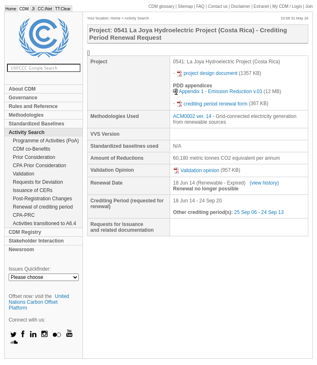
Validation (23, 174)
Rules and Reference (33, 106)
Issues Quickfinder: (30, 269)
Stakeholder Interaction (36, 241)
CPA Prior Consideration (39, 165)
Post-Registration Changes (42, 199)
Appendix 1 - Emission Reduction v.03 (217, 91)
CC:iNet (45, 9)
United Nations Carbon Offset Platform (39, 302)
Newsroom (21, 249)
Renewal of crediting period (43, 207)
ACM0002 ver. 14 (192, 116)
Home (11, 9)
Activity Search (27, 132)
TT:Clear (63, 9)
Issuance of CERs (32, 190)
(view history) (264, 183)
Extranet (261, 6)
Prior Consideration (34, 157)
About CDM (22, 89)
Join (309, 6)
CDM (24, 9)
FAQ (200, 6)
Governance (23, 98)
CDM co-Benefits (31, 149)
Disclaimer (241, 6)
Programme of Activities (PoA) (46, 141)
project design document (207, 73)
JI (33, 9)
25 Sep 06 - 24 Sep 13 (259, 212)
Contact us (218, 6)
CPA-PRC (24, 215)
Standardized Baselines (36, 124)
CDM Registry (25, 232)
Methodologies (26, 115)
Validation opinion (196, 170)
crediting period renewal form (212, 104)
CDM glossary (162, 6)
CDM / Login (287, 6)
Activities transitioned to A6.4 (44, 223)
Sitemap (185, 6)
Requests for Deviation (38, 182)
